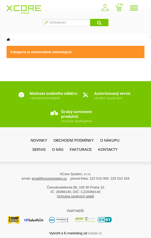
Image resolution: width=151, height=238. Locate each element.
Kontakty (108, 149)
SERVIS (39, 149)
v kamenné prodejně (53, 95)
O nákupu (109, 140)
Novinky (38, 140)
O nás (58, 149)
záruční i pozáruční (112, 95)
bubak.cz (95, 233)
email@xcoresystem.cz (49, 178)
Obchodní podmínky (73, 140)
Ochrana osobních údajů (75, 196)
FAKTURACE (81, 149)
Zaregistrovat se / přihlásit (107, 8)
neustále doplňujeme (76, 115)
